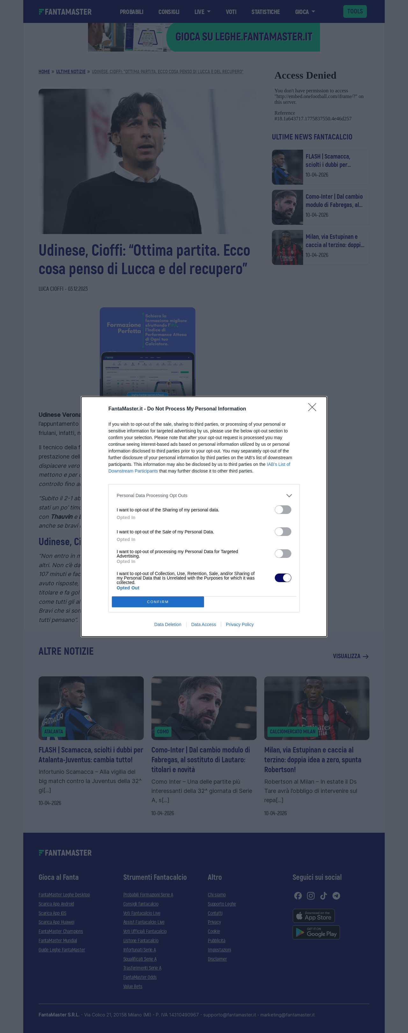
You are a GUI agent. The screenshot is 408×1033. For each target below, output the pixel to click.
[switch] (283, 509)
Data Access (203, 624)
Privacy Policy (240, 624)
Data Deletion (167, 624)
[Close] (314, 409)
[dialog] (204, 517)
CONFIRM (158, 601)
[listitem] (204, 495)
